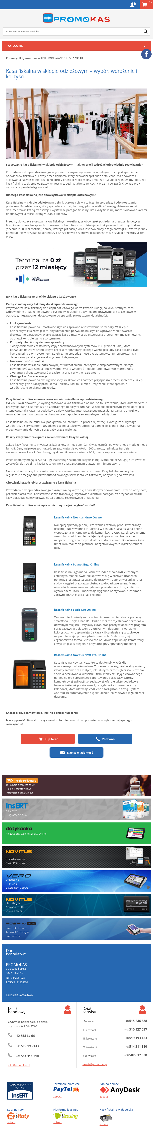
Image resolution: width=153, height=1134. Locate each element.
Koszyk (149, 2)
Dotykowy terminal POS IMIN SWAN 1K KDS (45, 58)
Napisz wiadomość (76, 752)
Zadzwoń (105, 739)
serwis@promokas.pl (94, 1064)
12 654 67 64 (25, 1036)
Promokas (76, 18)
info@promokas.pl (19, 1065)
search (146, 31)
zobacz (57, 1096)
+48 (27, 1046)
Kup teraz (48, 739)
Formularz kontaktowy (19, 995)
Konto (133, 4)
